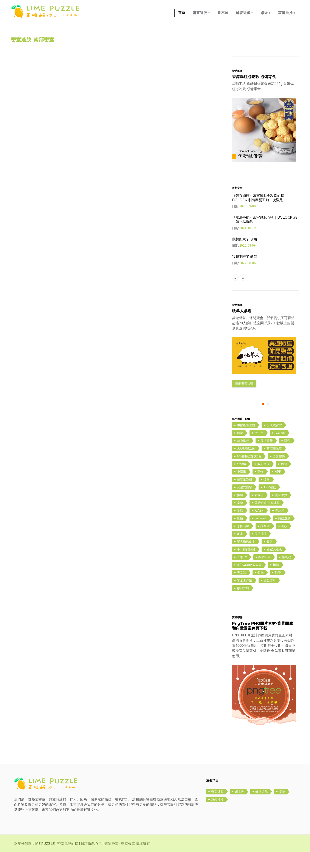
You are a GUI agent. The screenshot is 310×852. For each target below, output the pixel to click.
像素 (267, 479)
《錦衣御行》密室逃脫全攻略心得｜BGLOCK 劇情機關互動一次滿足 (260, 198)
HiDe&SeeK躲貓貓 (249, 565)
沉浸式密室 (274, 425)
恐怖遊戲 (243, 526)
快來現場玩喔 (244, 383)
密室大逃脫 (274, 549)
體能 (260, 572)
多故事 (259, 495)
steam (241, 464)
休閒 (284, 464)
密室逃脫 (201, 12)
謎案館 (265, 526)
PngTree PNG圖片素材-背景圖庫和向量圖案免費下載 (262, 626)
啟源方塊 (243, 588)
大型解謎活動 (246, 448)
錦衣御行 (243, 440)
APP (278, 471)
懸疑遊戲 (284, 518)
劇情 (240, 518)
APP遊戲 (270, 487)
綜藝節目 (264, 557)
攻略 (240, 510)
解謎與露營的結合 (249, 456)
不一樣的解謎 (246, 549)
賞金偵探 (281, 495)
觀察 (287, 440)
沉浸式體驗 (244, 487)
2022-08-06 (247, 245)
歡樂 (278, 572)
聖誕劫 (286, 557)
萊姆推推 (287, 12)
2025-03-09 (247, 206)
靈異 (270, 541)
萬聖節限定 (274, 448)
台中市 (259, 433)
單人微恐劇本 (246, 541)
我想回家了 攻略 (244, 239)
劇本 (240, 534)
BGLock (280, 433)
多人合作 (263, 464)
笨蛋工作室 (244, 580)
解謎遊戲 (244, 12)
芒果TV (242, 557)
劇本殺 (223, 13)
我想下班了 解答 (244, 257)
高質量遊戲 (244, 479)
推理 (240, 495)
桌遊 (266, 12)
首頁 (181, 13)
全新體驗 (279, 456)
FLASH (259, 510)
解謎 (240, 433)
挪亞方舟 (270, 580)
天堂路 (241, 572)
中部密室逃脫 (246, 425)
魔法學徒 (266, 440)
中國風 (241, 471)
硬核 (284, 526)
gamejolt (260, 518)
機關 (276, 565)
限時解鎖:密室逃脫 (266, 502)
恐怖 (260, 471)
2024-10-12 (247, 228)
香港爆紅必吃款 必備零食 (254, 76)
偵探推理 (260, 534)
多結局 (279, 510)
